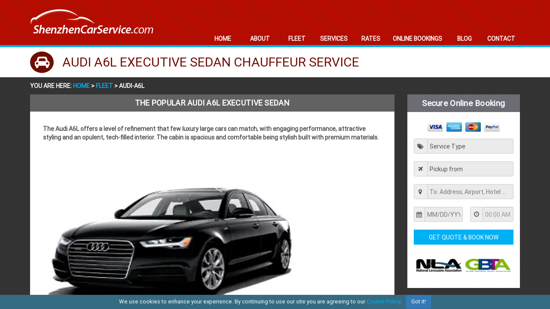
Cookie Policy (383, 301)
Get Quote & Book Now (463, 237)
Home (82, 86)
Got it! (418, 301)
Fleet (104, 86)
